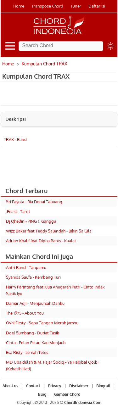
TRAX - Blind (15, 139)
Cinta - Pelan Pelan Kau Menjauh (35, 342)
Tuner (75, 5)
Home (18, 5)
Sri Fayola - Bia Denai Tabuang (34, 201)
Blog (42, 394)
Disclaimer (78, 385)
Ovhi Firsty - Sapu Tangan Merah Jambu (42, 322)
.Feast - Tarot (18, 211)
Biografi (103, 385)
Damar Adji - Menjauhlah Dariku (35, 303)
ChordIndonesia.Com (82, 402)
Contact (33, 385)
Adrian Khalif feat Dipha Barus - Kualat (41, 240)
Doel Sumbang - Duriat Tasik (32, 332)
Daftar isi (96, 5)
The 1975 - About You (25, 313)
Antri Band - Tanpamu (26, 267)
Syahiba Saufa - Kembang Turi (33, 277)
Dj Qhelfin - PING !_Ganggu (31, 221)
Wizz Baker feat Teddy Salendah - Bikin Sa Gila (49, 230)
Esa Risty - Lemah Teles (27, 352)
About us (10, 385)
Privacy (54, 385)
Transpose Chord (47, 5)
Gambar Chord (67, 394)
